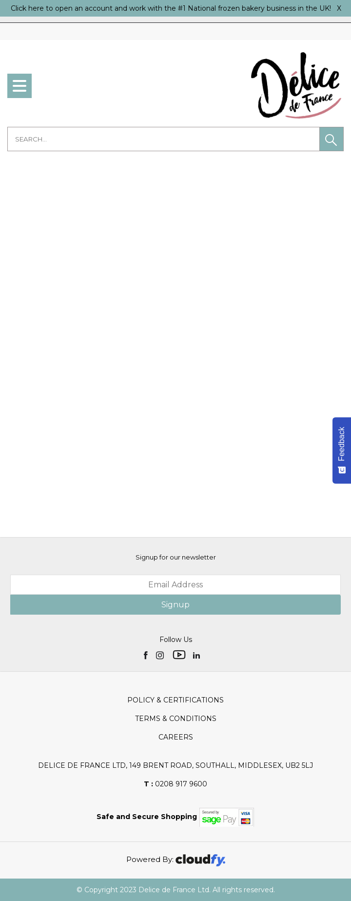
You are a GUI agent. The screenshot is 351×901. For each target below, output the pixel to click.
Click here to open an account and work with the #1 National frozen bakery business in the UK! (171, 8)
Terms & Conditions (175, 718)
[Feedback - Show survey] (341, 450)
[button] (331, 139)
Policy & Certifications (175, 700)
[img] (146, 655)
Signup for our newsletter (176, 557)
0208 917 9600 (175, 784)
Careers (175, 737)
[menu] (19, 86)
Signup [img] (175, 604)
